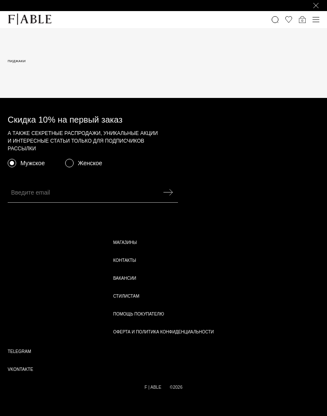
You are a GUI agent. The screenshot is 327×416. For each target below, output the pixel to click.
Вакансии (124, 278)
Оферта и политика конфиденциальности (163, 332)
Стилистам (126, 296)
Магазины (125, 242)
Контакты (124, 260)
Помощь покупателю (138, 314)
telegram (19, 351)
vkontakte (20, 369)
